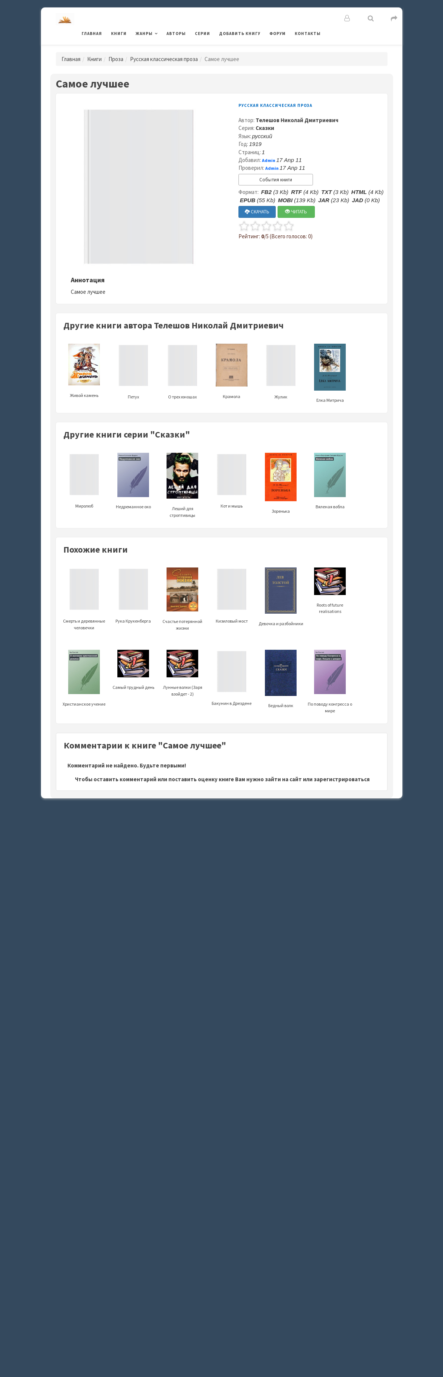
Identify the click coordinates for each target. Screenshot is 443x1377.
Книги (119, 33)
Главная (92, 33)
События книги (275, 180)
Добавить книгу (239, 33)
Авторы (176, 33)
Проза (115, 59)
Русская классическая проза (164, 59)
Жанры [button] (144, 33)
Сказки (265, 127)
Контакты (308, 33)
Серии (202, 33)
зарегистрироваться (342, 779)
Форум (277, 33)
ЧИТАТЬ (296, 212)
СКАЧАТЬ (257, 212)
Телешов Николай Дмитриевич (297, 120)
